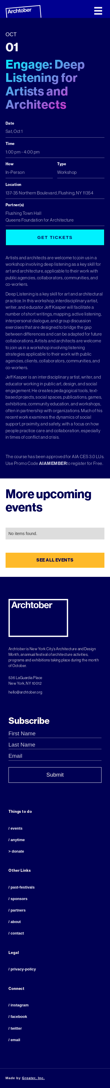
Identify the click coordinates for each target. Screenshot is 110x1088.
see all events (55, 560)
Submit (55, 775)
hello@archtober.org (26, 692)
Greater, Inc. (33, 1078)
